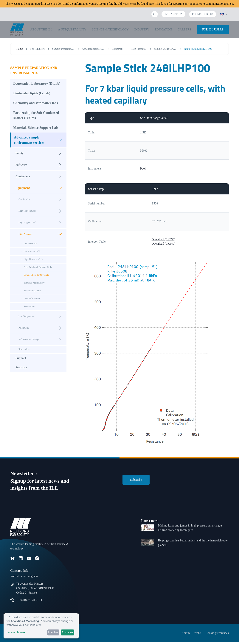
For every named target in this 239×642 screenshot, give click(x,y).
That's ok (67, 632)
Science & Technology (110, 29)
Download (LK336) (163, 239)
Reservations (29, 306)
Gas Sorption (40, 199)
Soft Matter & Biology (40, 339)
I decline (53, 632)
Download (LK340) (163, 243)
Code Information (32, 298)
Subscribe (136, 479)
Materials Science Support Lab (35, 128)
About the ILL (41, 29)
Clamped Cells (30, 243)
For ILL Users (212, 29)
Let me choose (16, 632)
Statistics (21, 367)
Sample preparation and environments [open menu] (63, 48)
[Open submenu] (60, 140)
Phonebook (202, 14)
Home (19, 48)
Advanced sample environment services (93, 48)
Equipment (117, 48)
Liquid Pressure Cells (33, 259)
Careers (184, 29)
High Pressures (138, 48)
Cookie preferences (217, 633)
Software (39, 164)
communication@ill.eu (219, 3)
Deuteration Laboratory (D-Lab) (36, 83)
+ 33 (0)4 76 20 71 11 (29, 600)
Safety (39, 153)
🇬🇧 (224, 14)
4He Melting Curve (32, 290)
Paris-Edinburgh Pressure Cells (38, 267)
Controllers (39, 176)
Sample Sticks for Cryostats (165, 48)
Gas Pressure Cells (32, 251)
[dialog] (41, 625)
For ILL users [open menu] (37, 48)
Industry (141, 29)
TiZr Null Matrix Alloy (34, 282)
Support (20, 358)
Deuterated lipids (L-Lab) (31, 93)
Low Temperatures (40, 316)
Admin (185, 633)
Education (163, 29)
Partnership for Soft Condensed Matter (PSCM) (36, 115)
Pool (143, 168)
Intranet (173, 14)
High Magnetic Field (40, 222)
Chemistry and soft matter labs (35, 103)
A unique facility (72, 29)
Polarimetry (40, 328)
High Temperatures (40, 211)
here (151, 3)
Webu (197, 633)
